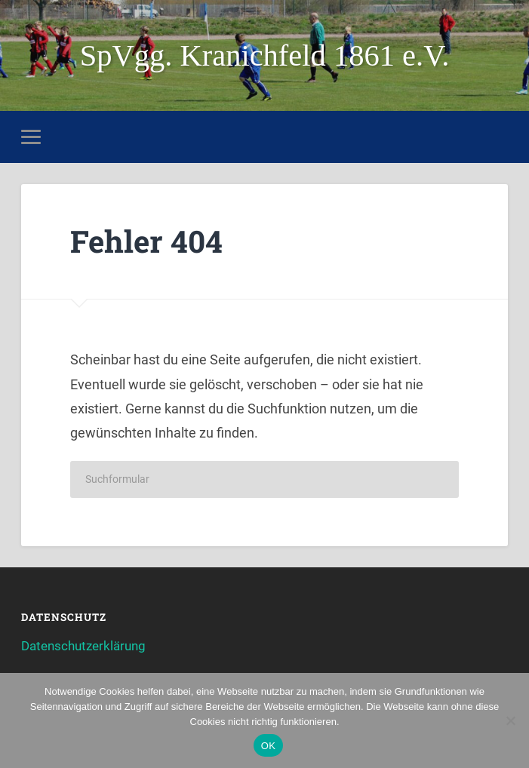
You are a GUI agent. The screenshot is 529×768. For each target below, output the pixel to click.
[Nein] (510, 720)
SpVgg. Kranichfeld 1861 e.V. (265, 55)
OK (268, 745)
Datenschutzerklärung (83, 645)
